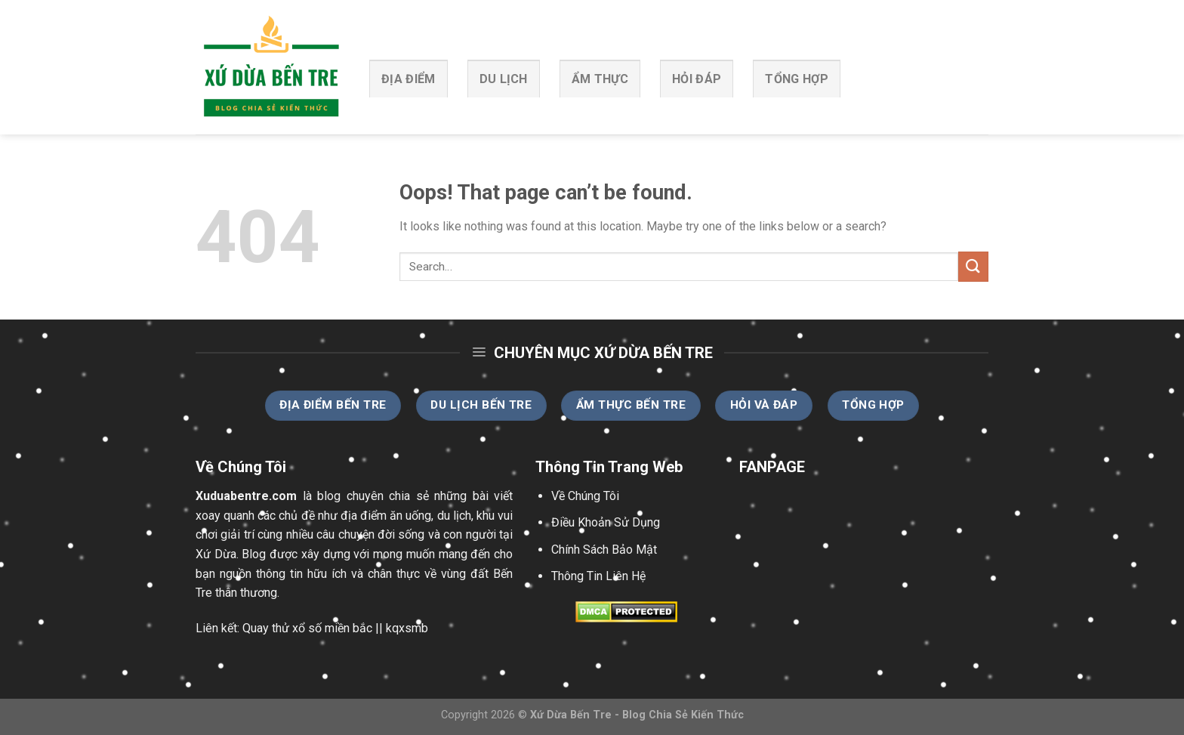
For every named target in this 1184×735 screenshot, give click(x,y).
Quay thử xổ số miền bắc (307, 628)
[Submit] (973, 266)
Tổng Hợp (796, 79)
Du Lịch (503, 79)
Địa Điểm (408, 79)
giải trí (237, 534)
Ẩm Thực (600, 79)
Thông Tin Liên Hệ (598, 576)
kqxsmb (407, 628)
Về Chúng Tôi (585, 496)
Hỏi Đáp (696, 79)
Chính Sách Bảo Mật (604, 549)
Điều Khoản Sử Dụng (605, 522)
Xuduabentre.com (246, 496)
